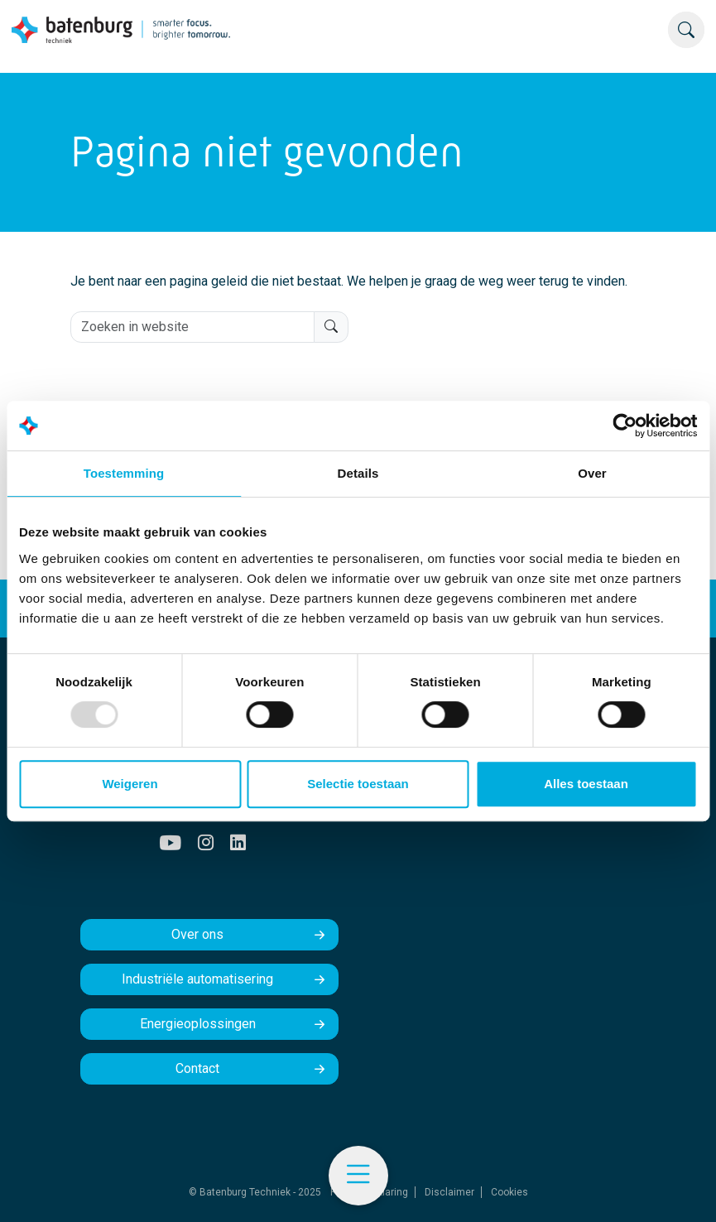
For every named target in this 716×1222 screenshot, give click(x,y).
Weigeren (129, 784)
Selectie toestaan (358, 784)
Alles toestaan (586, 784)
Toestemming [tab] (124, 473)
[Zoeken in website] (192, 327)
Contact (197, 1068)
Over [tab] (592, 473)
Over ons (197, 934)
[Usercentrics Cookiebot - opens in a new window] (624, 425)
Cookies (509, 1192)
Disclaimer (449, 1192)
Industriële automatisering (197, 979)
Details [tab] (358, 473)
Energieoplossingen (198, 1024)
